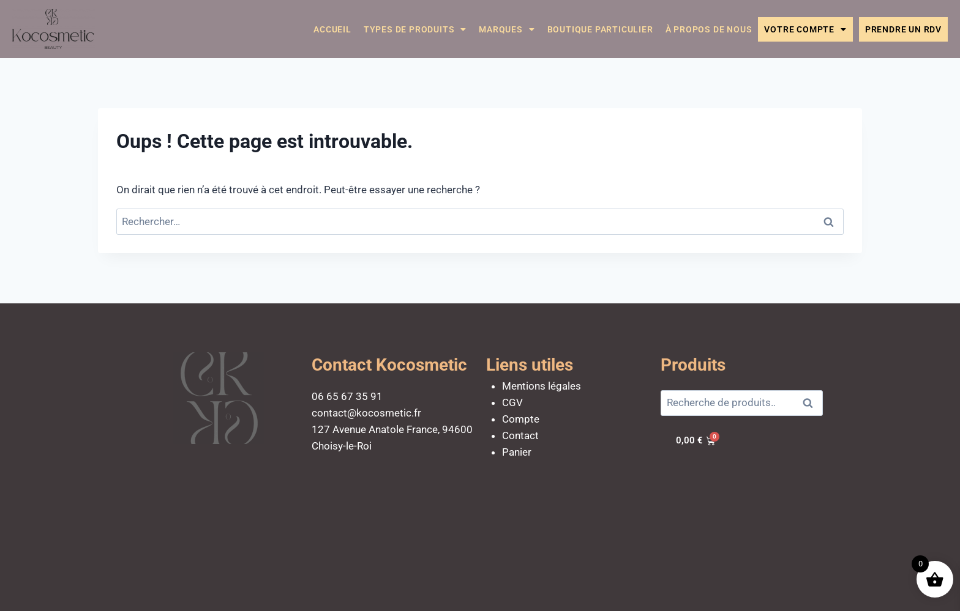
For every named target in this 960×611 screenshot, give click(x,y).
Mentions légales (541, 386)
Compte (520, 419)
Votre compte (805, 29)
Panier (516, 452)
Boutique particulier (600, 29)
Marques (506, 29)
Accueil (332, 29)
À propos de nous (709, 29)
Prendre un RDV (903, 29)
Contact (520, 435)
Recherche (811, 403)
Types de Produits (415, 29)
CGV (512, 402)
